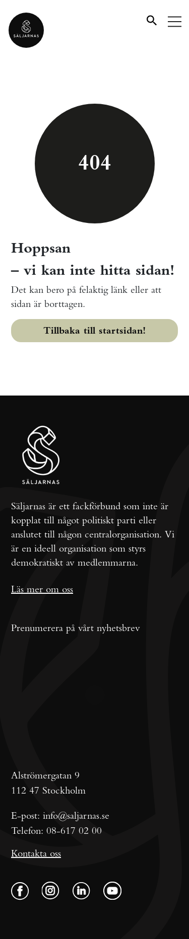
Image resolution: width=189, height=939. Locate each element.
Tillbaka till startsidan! (94, 330)
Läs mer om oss (42, 589)
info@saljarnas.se (76, 815)
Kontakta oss (36, 853)
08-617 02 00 (74, 830)
